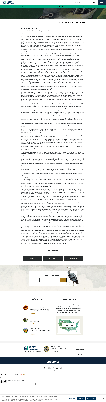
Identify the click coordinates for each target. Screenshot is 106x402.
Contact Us (67, 2)
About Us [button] (41, 6)
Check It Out (33, 334)
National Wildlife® (71, 22)
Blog (72, 2)
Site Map (82, 351)
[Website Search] (85, 2)
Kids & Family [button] (50, 6)
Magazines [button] (73, 6)
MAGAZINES (47, 342)
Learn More (32, 313)
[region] (53, 398)
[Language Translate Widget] (7, 374)
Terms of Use (81, 346)
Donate (102, 2)
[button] (63, 280)
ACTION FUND (69, 342)
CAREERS (79, 342)
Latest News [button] (83, 6)
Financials (82, 352)
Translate (23, 374)
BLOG (58, 342)
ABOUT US (27, 342)
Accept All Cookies (91, 398)
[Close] (103, 398)
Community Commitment (80, 354)
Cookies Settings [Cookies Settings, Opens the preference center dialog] (71, 398)
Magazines (64, 22)
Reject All (81, 398)
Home (60, 22)
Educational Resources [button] (62, 6)
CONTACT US (37, 342)
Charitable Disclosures (80, 349)
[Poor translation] (5, 382)
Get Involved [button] (31, 6)
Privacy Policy (81, 347)
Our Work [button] (22, 6)
